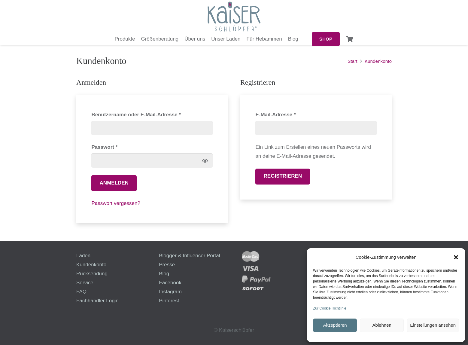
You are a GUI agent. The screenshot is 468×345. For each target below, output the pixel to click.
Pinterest (169, 301)
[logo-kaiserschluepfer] (234, 17)
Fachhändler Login (97, 301)
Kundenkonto (91, 264)
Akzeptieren (335, 325)
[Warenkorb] (350, 39)
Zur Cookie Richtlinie (329, 308)
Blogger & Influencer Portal (189, 255)
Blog (164, 273)
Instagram (170, 292)
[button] (456, 257)
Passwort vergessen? (115, 203)
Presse (167, 264)
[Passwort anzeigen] (205, 160)
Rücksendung (92, 273)
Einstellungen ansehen (433, 325)
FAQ (81, 292)
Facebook (170, 282)
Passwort (118, 146)
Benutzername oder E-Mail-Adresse (150, 114)
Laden (83, 255)
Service (84, 282)
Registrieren (283, 176)
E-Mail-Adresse (289, 114)
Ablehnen (381, 325)
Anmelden (114, 183)
